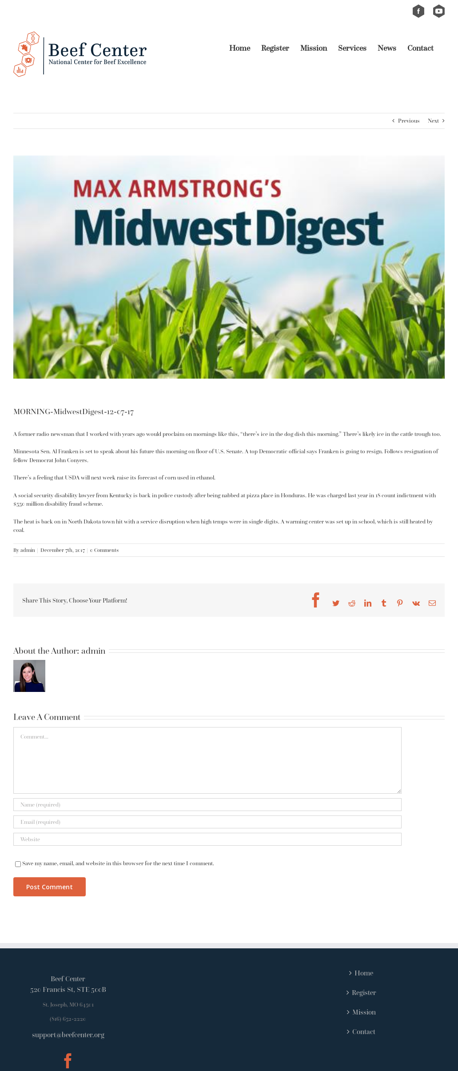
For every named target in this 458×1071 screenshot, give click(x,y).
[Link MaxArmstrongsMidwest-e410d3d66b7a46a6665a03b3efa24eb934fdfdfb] (229, 267)
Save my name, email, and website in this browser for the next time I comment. (118, 863)
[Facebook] (68, 1060)
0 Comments (104, 550)
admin (27, 550)
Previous (409, 120)
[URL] (207, 839)
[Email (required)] (207, 821)
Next (433, 120)
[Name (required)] (207, 804)
